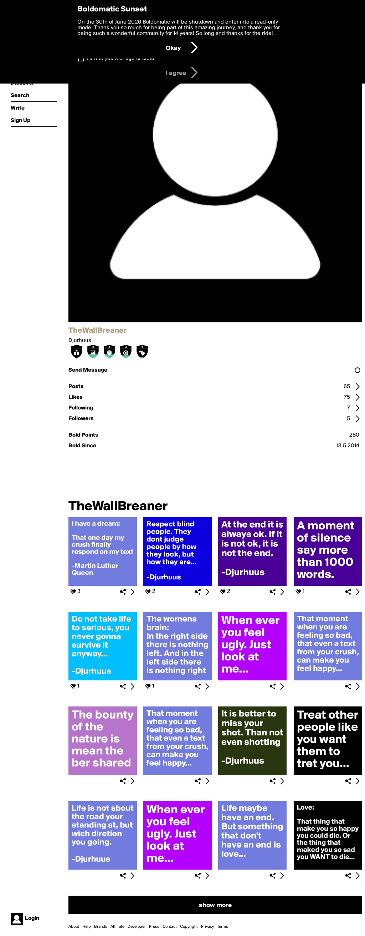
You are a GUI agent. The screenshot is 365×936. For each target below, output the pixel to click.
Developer (137, 927)
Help (86, 927)
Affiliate (117, 927)
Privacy (207, 927)
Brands (100, 927)
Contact (170, 927)
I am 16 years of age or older (121, 58)
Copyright (189, 927)
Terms (222, 927)
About (73, 927)
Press (154, 927)
